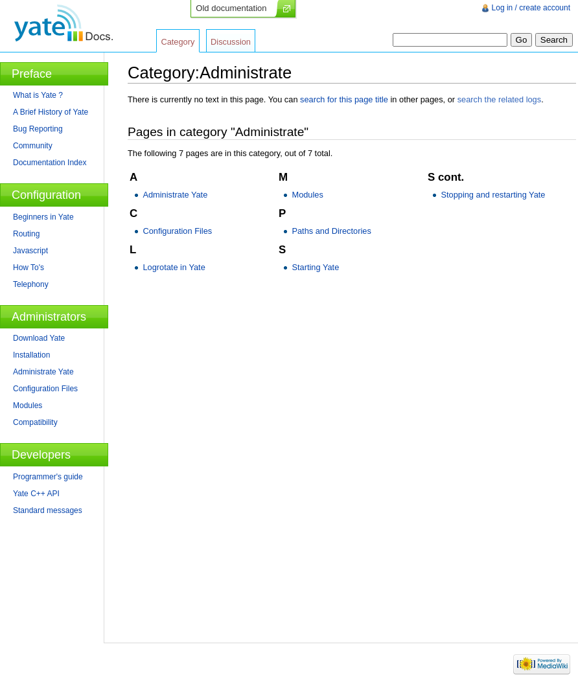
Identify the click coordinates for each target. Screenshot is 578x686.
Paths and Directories (331, 231)
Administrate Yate (175, 195)
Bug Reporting (38, 128)
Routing (26, 233)
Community (32, 145)
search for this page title (344, 99)
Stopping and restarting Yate (493, 195)
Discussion (231, 42)
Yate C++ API (36, 493)
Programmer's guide (48, 476)
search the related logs (499, 99)
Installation (31, 355)
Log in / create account (531, 7)
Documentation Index (49, 162)
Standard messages (47, 510)
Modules (307, 195)
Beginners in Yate (43, 217)
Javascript (30, 250)
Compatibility (35, 422)
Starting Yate (315, 267)
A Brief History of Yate (50, 112)
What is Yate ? (38, 95)
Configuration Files (177, 231)
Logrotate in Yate (174, 267)
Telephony (31, 284)
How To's (28, 267)
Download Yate (39, 338)
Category (177, 42)
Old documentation (231, 8)
